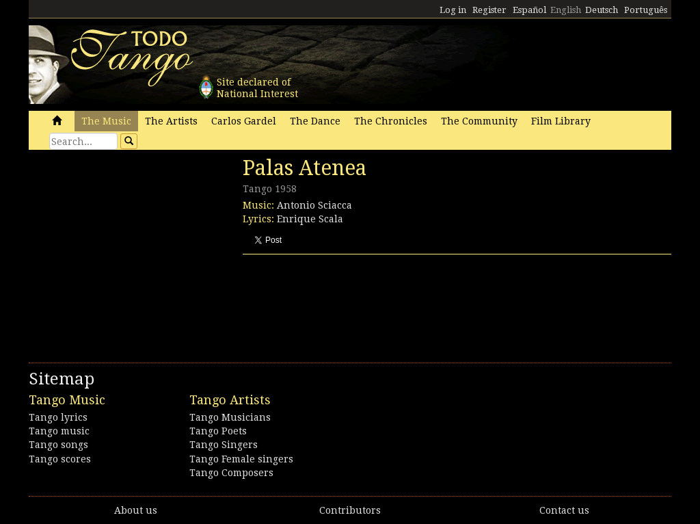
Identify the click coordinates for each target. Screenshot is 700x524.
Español (529, 10)
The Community (479, 121)
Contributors (350, 510)
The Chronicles (390, 121)
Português (645, 10)
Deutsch (601, 10)
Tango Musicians (230, 417)
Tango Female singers (241, 459)
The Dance (315, 121)
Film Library (561, 121)
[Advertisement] (131, 249)
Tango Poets (218, 430)
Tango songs (58, 444)
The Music (106, 121)
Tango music (59, 430)
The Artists (171, 121)
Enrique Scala (310, 218)
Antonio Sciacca (314, 205)
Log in (453, 10)
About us (135, 510)
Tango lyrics (58, 417)
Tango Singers (223, 444)
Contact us (564, 510)
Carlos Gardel (243, 121)
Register (489, 10)
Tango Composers (231, 472)
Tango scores (60, 459)
